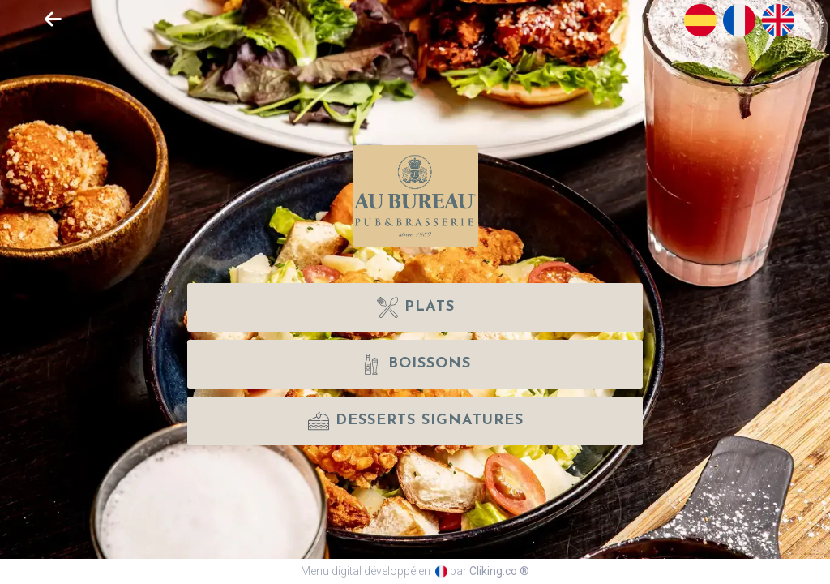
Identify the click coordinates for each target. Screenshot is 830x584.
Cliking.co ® (499, 571)
